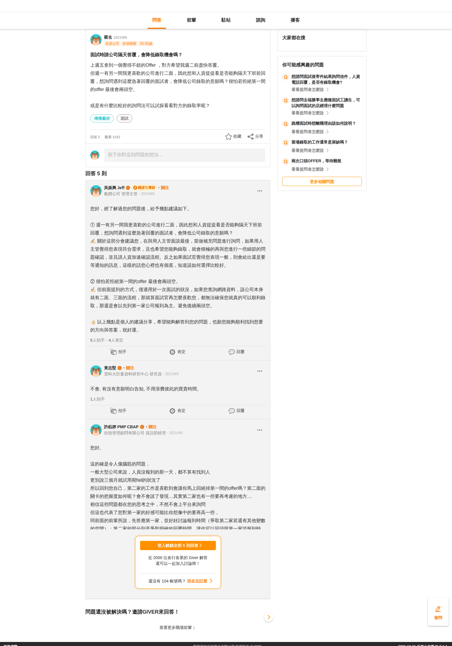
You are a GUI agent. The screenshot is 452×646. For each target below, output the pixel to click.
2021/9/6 (120, 38)
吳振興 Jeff (114, 187)
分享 (259, 136)
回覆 (240, 351)
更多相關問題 (322, 181)
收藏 (237, 136)
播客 (295, 20)
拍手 (122, 351)
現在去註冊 (197, 581)
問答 (156, 20)
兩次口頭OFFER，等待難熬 (316, 161)
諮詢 (260, 20)
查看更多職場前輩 (175, 627)
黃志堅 (110, 368)
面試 (124, 118)
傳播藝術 (102, 118)
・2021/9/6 (146, 194)
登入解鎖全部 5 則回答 (177, 545)
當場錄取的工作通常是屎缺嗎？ (319, 142)
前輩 (191, 20)
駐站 (226, 20)
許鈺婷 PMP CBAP (121, 427)
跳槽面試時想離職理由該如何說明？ (323, 123)
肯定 (181, 351)
